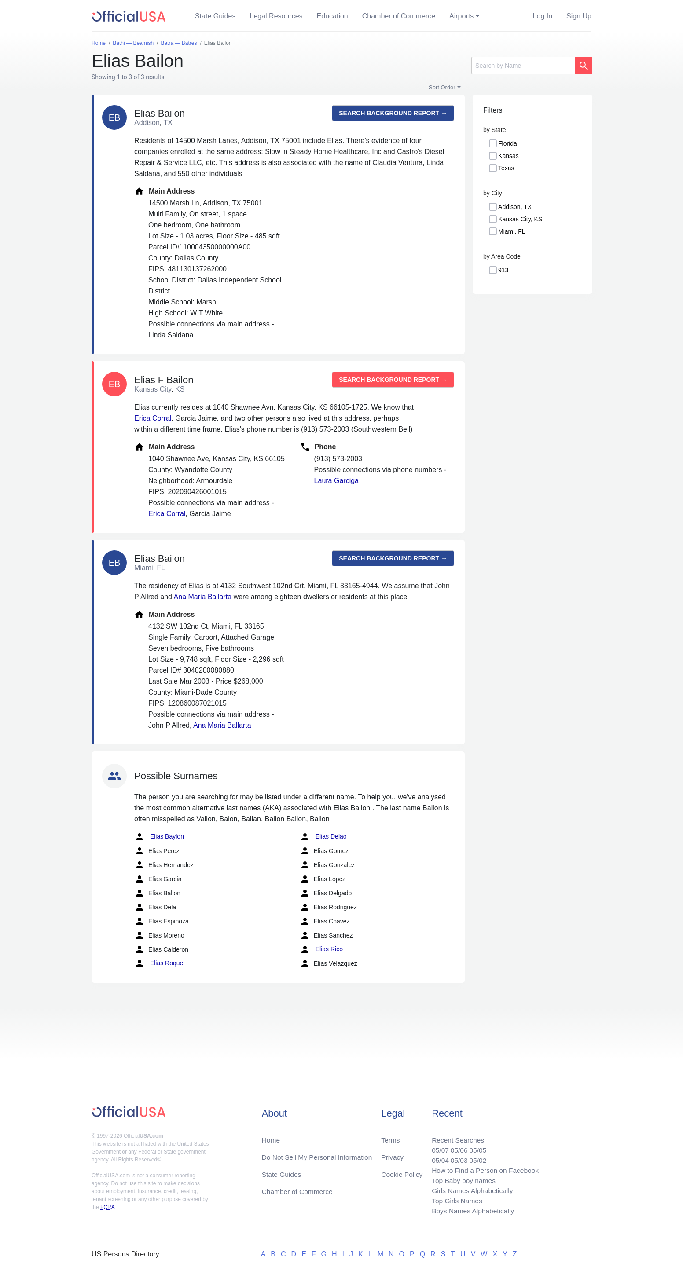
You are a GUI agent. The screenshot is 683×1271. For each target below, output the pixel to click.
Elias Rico (321, 949)
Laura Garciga (336, 480)
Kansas (508, 156)
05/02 (476, 1157)
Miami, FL (511, 231)
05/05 (476, 1147)
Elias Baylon (159, 836)
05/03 (456, 1157)
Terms (390, 1136)
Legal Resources (276, 16)
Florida (507, 143)
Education (332, 16)
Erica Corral (152, 418)
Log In (542, 16)
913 (503, 270)
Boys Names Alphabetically (470, 1210)
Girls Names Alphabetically (470, 1189)
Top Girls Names (454, 1200)
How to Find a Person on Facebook (483, 1168)
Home (271, 1136)
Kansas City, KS (520, 219)
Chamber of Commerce (398, 16)
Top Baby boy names (461, 1179)
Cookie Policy (402, 1172)
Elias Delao (323, 836)
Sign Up (578, 16)
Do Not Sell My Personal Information (319, 1154)
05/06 (456, 1147)
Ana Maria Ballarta (203, 597)
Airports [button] (461, 16)
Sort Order (442, 87)
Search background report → (393, 113)
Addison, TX (515, 207)
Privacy (392, 1154)
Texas (506, 168)
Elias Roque (158, 963)
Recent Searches (455, 1136)
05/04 (437, 1157)
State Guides (215, 16)
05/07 (437, 1147)
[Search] (523, 65)
